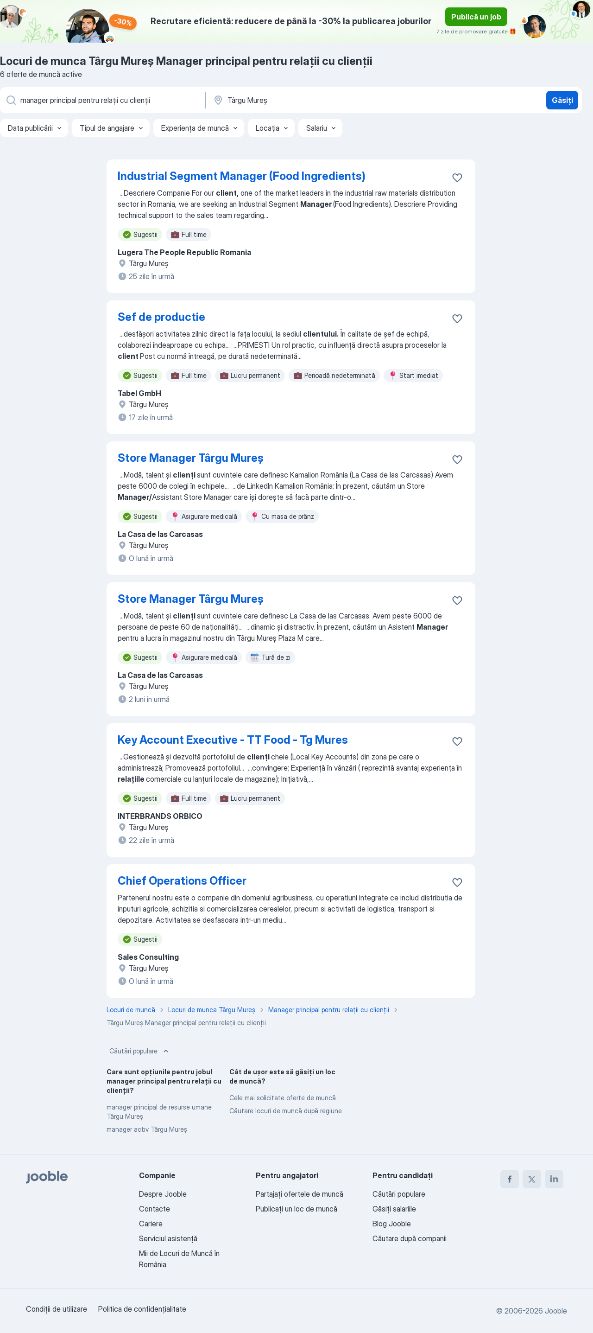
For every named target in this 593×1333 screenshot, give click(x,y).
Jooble (556, 1310)
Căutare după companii (409, 1238)
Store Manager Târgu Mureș (191, 458)
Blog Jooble (391, 1223)
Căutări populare (139, 1051)
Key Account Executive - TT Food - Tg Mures (233, 739)
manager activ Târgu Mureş (147, 1129)
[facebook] (509, 1179)
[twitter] (532, 1179)
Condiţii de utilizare (56, 1309)
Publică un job (476, 16)
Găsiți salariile (394, 1208)
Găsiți (562, 100)
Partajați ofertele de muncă (299, 1194)
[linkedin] (554, 1179)
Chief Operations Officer (182, 880)
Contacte (154, 1208)
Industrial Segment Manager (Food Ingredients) (242, 176)
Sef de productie (161, 317)
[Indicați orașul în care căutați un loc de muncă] (309, 100)
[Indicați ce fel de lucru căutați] (102, 100)
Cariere (151, 1223)
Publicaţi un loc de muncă (296, 1208)
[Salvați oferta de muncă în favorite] (457, 177)
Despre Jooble (163, 1194)
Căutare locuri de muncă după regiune (285, 1111)
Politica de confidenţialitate (142, 1309)
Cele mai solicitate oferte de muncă (282, 1098)
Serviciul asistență (168, 1238)
